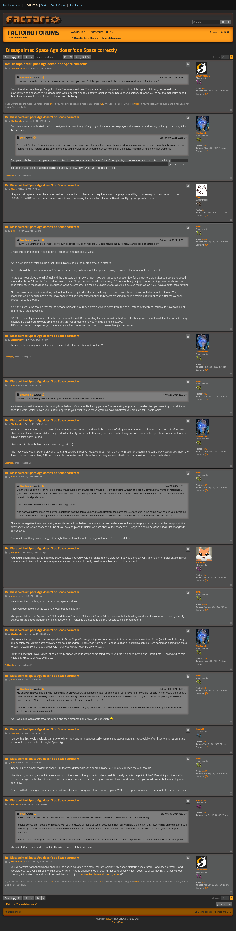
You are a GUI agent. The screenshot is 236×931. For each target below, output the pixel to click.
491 (204, 88)
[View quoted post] (43, 77)
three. (137, 104)
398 (204, 813)
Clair (198, 197)
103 (204, 742)
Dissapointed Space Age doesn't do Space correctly (61, 50)
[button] (223, 57)
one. (52, 104)
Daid (22, 137)
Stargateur (201, 562)
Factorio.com (11, 5)
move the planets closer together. (100, 874)
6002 (204, 239)
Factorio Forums (33, 32)
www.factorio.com (17, 37)
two (101, 104)
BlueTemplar (27, 77)
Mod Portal (58, 5)
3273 (204, 146)
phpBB (108, 919)
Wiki (44, 5)
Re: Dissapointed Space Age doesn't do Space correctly (46, 64)
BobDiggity (9, 175)
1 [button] (227, 57)
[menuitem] (95, 32)
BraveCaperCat (203, 76)
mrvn (198, 227)
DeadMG (200, 729)
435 (204, 575)
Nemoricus (201, 800)
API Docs (75, 5)
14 (203, 210)
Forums (31, 5)
